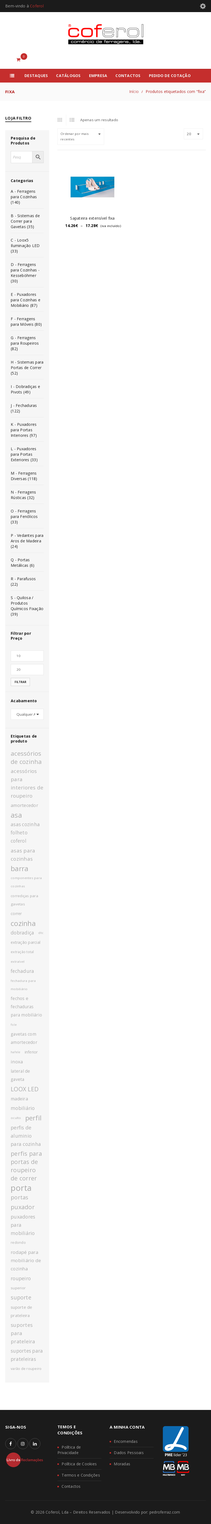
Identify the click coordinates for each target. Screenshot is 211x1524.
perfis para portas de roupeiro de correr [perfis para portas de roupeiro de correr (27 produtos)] (26, 1165)
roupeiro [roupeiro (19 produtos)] (21, 1278)
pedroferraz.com (164, 1512)
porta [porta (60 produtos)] (21, 1188)
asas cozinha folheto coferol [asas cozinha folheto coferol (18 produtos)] (25, 832)
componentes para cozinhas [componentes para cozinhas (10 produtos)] (26, 882)
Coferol (37, 6)
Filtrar (20, 682)
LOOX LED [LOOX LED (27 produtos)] (24, 1089)
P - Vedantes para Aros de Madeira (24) (27, 541)
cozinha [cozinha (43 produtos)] (23, 923)
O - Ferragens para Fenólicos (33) (24, 516)
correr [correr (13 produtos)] (16, 913)
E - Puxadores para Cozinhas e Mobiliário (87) (25, 300)
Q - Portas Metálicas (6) (22, 562)
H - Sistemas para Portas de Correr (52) (27, 367)
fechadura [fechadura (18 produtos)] (22, 971)
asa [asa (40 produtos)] (16, 815)
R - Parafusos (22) (23, 581)
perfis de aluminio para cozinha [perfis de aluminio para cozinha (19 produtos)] (26, 1135)
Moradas (122, 1463)
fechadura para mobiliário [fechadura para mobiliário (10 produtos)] (23, 985)
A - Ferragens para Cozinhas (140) (24, 197)
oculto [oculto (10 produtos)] (16, 1118)
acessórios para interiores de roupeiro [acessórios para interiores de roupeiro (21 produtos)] (27, 783)
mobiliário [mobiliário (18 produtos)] (23, 1108)
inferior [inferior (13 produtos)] (31, 1052)
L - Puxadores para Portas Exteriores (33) (24, 454)
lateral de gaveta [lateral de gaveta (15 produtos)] (20, 1075)
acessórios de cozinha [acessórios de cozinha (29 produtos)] (26, 757)
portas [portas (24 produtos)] (20, 1197)
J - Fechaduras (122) (24, 408)
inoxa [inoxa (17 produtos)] (17, 1061)
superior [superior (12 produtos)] (18, 1287)
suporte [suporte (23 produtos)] (21, 1297)
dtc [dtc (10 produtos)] (40, 933)
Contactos (71, 1486)
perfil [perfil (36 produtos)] (33, 1118)
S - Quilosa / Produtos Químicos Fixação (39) (27, 606)
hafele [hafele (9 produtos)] (16, 1052)
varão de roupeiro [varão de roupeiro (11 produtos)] (26, 1368)
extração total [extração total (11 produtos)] (22, 952)
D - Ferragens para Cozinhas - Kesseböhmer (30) (25, 273)
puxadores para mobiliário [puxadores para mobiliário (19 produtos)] (23, 1224)
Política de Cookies (79, 1463)
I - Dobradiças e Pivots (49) (25, 389)
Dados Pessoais (129, 1452)
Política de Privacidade (69, 1449)
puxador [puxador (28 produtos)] (23, 1207)
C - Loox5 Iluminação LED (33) (25, 245)
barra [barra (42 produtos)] (19, 868)
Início (134, 91)
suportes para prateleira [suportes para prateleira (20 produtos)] (23, 1333)
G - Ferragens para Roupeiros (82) (25, 343)
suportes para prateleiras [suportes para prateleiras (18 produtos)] (27, 1355)
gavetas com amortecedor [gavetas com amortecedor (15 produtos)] (24, 1038)
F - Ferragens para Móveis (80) (26, 321)
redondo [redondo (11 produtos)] (18, 1242)
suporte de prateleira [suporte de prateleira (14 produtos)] (21, 1311)
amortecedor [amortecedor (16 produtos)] (24, 805)
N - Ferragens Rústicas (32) (23, 494)
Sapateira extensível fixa (92, 218)
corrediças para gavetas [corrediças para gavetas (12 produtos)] (24, 900)
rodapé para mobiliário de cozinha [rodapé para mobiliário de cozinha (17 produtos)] (26, 1260)
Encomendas (126, 1441)
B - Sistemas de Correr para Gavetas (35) (25, 221)
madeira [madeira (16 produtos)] (19, 1099)
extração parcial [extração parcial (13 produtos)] (25, 942)
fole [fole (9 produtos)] (14, 1025)
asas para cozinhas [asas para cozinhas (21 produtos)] (23, 854)
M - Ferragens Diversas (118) (24, 476)
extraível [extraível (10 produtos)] (17, 961)
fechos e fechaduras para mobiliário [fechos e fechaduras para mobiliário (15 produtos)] (26, 1007)
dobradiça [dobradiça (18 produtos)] (22, 933)
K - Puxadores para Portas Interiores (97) (24, 430)
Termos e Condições (81, 1475)
